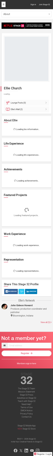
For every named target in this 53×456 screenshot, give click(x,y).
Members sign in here (26, 363)
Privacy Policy (26, 414)
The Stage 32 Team (26, 388)
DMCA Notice (26, 410)
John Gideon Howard (21, 305)
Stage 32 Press (26, 395)
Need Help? (26, 404)
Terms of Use (26, 407)
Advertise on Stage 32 (26, 398)
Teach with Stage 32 (26, 401)
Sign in (33, 4)
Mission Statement (26, 392)
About (6, 14)
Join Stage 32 (44, 4)
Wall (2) (27, 109)
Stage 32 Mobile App (27, 425)
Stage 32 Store (28, 429)
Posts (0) (27, 102)
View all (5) (46, 322)
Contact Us (27, 417)
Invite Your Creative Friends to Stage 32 (26, 442)
